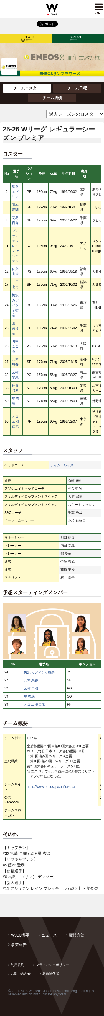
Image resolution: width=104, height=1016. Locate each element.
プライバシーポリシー (52, 965)
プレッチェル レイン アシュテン (15, 246)
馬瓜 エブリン (15, 192)
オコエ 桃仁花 (15, 422)
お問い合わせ (21, 974)
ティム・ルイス (61, 465)
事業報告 (19, 944)
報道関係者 (50, 974)
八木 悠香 (31, 680)
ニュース (49, 935)
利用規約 (17, 965)
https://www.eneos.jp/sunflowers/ (51, 787)
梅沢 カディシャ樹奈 (15, 305)
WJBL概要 (20, 935)
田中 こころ (15, 346)
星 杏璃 (29, 696)
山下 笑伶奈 (15, 328)
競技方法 (77, 935)
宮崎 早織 (31, 688)
